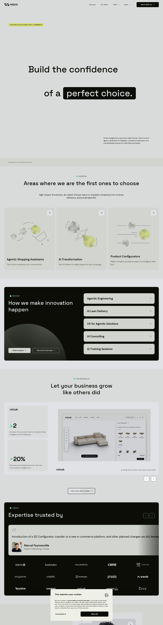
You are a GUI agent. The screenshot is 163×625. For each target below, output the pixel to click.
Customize (60, 614)
